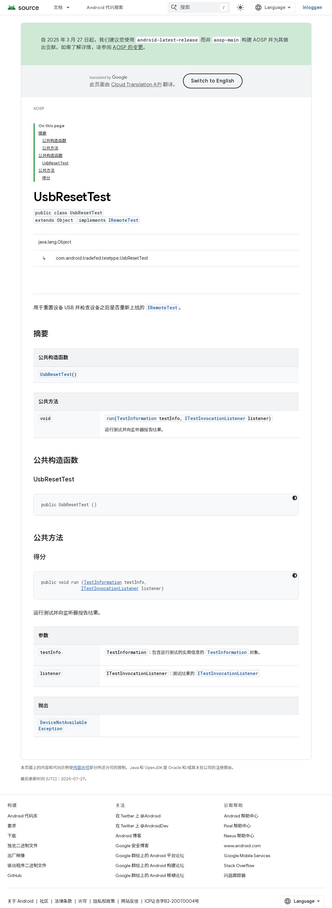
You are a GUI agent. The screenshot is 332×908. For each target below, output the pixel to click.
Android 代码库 (22, 816)
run (110, 418)
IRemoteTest (123, 220)
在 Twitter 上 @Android (138, 816)
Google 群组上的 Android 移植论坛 (150, 875)
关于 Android (20, 901)
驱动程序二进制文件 (27, 865)
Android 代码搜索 (105, 7)
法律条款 (63, 901)
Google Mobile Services (247, 855)
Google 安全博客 (132, 845)
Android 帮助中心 (241, 816)
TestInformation (137, 418)
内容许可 (81, 767)
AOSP (39, 108)
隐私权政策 (104, 901)
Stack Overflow (239, 865)
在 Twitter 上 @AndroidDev (142, 826)
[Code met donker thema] (294, 498)
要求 (11, 826)
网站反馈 (130, 901)
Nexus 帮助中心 (239, 836)
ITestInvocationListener (215, 418)
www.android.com (242, 845)
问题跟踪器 (235, 875)
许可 (82, 901)
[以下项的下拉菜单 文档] (70, 7)
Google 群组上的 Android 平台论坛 (150, 855)
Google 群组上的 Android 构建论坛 (150, 865)
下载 (11, 836)
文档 (58, 7)
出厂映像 (16, 855)
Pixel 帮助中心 (237, 826)
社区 (44, 901)
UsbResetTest (56, 374)
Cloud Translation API (136, 85)
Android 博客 (128, 836)
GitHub (14, 875)
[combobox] (199, 7)
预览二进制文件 (22, 845)
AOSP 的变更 (128, 47)
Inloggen (312, 7)
